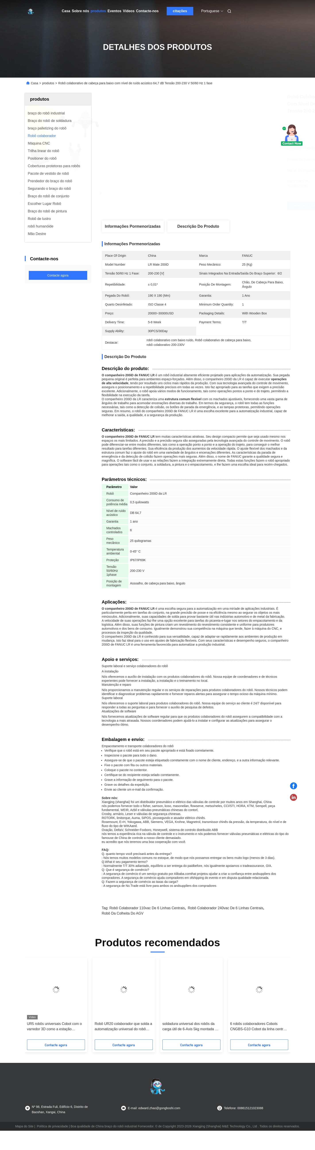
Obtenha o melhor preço (227, 206)
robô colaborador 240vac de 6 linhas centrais (225, 908)
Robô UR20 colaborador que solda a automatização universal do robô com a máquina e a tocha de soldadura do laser (123, 1027)
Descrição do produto (198, 226)
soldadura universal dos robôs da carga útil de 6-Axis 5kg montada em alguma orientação (191, 1027)
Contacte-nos (147, 11)
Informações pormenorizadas (132, 226)
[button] (36, 1000)
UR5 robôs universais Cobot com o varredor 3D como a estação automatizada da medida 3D (54, 1027)
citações (180, 11)
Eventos (114, 11)
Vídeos (128, 11)
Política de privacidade (52, 1126)
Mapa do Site (24, 1126)
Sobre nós (80, 11)
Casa (66, 11)
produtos (98, 11)
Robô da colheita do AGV (123, 913)
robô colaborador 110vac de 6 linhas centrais (147, 908)
